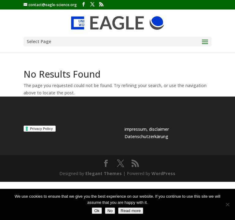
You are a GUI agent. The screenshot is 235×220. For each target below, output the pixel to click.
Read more (131, 210)
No (110, 210)
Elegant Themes (103, 173)
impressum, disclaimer (147, 129)
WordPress (163, 173)
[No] (227, 204)
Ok (96, 210)
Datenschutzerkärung (146, 136)
